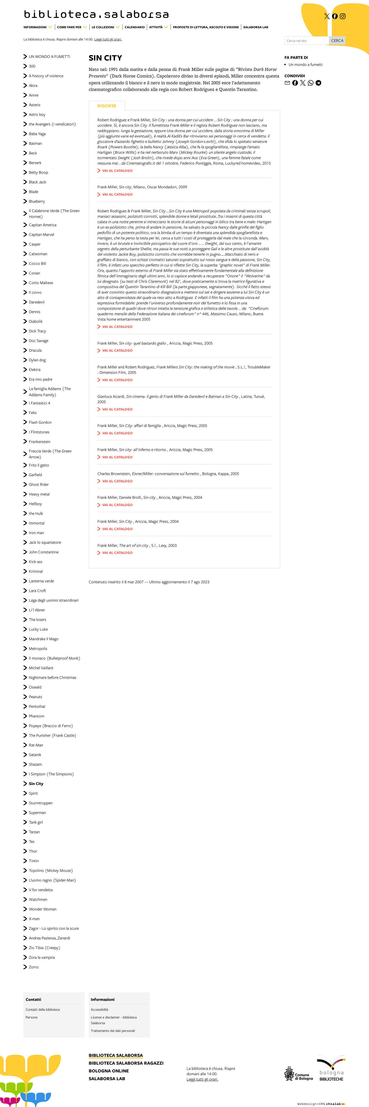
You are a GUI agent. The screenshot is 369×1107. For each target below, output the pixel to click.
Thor (33, 851)
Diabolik (36, 321)
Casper (34, 244)
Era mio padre (40, 379)
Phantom (36, 716)
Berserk (35, 162)
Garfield (35, 474)
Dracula (35, 350)
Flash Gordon (40, 422)
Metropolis (38, 648)
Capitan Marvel (41, 234)
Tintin (34, 860)
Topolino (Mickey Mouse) (51, 870)
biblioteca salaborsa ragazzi (126, 1063)
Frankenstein (39, 441)
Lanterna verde (41, 581)
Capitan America (42, 224)
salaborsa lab (107, 1079)
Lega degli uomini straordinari (54, 600)
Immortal (36, 523)
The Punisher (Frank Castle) (52, 735)
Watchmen (38, 899)
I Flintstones (39, 432)
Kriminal (36, 571)
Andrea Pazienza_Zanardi (49, 938)
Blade (33, 191)
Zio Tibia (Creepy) (44, 947)
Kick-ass (35, 561)
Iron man (36, 532)
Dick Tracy (37, 331)
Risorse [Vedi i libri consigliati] (106, 105)
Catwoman (38, 253)
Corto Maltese (41, 282)
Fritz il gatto (39, 465)
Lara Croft (37, 590)
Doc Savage (38, 340)
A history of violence (46, 75)
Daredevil (36, 302)
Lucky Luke (38, 629)
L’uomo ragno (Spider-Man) (52, 880)
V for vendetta (41, 889)
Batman (35, 143)
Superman (37, 812)
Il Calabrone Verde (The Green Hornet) (54, 213)
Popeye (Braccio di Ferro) (51, 725)
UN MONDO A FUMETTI (49, 56)
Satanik (35, 754)
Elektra (34, 369)
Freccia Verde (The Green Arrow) (50, 453)
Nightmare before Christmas (52, 677)
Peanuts (35, 696)
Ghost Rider (39, 484)
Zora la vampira (42, 957)
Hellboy (35, 503)
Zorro (34, 967)
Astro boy (37, 114)
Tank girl (36, 822)
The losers (37, 619)
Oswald (35, 687)
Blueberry (37, 201)
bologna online (109, 1071)
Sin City (36, 783)
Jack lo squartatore (45, 542)
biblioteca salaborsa (116, 1055)
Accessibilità (99, 1009)
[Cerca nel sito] (307, 40)
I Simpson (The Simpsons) (51, 774)
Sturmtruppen (40, 802)
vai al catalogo (117, 170)
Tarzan (34, 831)
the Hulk (36, 513)
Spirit (33, 793)
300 (32, 66)
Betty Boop (38, 172)
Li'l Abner (37, 609)
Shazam (35, 764)
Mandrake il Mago (44, 638)
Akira (33, 85)
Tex (31, 841)
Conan (34, 273)
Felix (32, 412)
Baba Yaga (37, 133)
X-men (34, 918)
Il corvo (35, 292)
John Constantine (44, 552)
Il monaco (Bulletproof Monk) (54, 658)
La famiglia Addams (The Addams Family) (50, 391)
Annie (33, 95)
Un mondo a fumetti (306, 64)
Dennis (34, 311)
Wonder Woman (42, 909)
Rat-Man (36, 745)
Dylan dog (37, 359)
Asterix (34, 104)
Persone (31, 1017)
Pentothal (37, 706)
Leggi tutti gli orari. (108, 39)
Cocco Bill (37, 263)
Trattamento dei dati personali (113, 1030)
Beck (33, 153)
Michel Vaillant (41, 667)
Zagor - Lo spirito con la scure (54, 928)
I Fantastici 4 (39, 403)
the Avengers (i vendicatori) (52, 124)
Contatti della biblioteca (43, 1009)
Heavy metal (39, 494)
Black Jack (37, 182)
